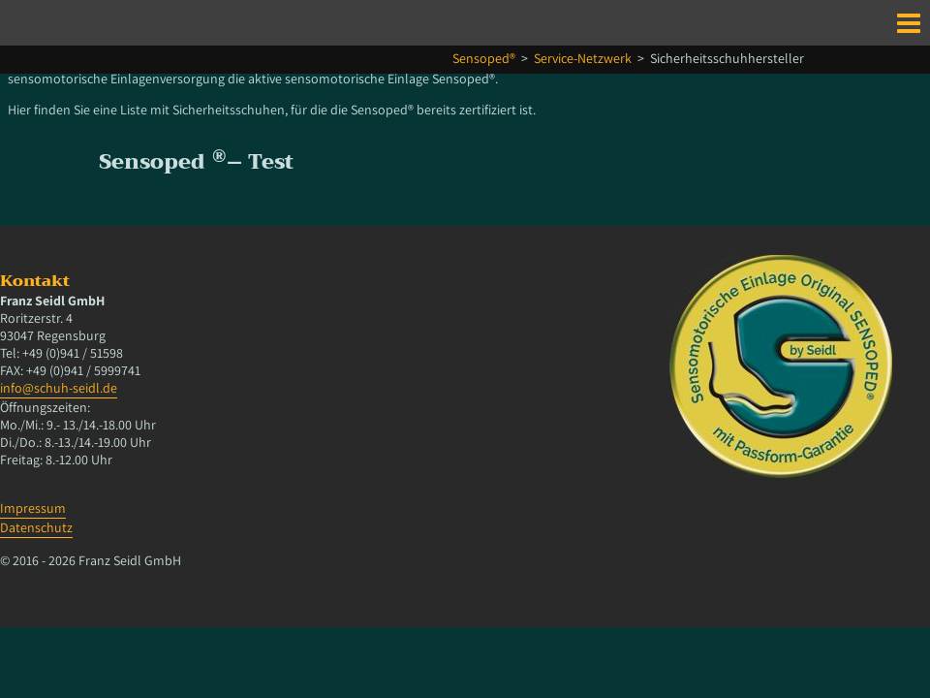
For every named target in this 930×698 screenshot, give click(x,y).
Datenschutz (36, 527)
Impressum (33, 508)
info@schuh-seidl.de (58, 388)
